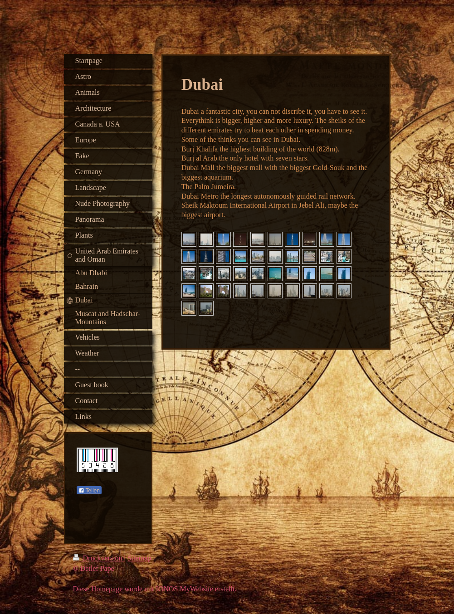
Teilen (89, 490)
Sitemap (139, 560)
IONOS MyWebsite (184, 591)
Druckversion (98, 560)
